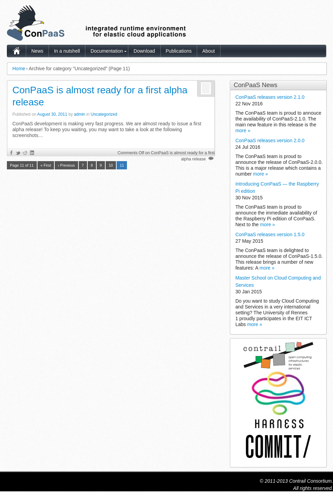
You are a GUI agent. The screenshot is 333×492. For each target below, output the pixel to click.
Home (18, 68)
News (37, 51)
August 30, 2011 (52, 114)
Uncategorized (104, 114)
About (208, 51)
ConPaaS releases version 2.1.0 (269, 97)
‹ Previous (66, 165)
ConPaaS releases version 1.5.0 (269, 234)
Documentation (106, 51)
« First (46, 165)
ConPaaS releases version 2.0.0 (269, 140)
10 (111, 165)
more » (242, 130)
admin (79, 114)
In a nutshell (67, 51)
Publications (179, 51)
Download (144, 51)
